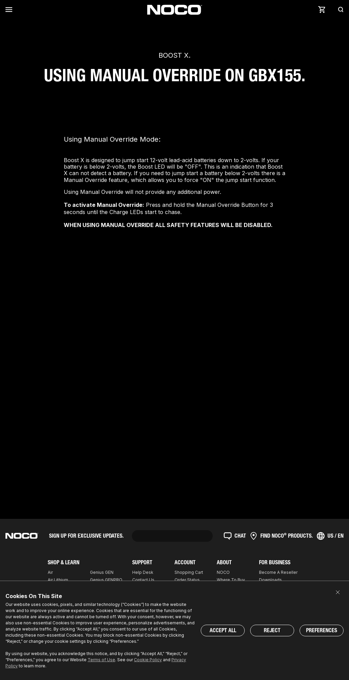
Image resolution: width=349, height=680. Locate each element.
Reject (272, 630)
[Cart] (322, 9)
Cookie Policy (148, 659)
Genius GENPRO (106, 579)
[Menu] (10, 9)
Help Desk (142, 572)
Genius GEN (101, 572)
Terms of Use (101, 659)
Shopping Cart (188, 572)
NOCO (223, 572)
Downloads (270, 579)
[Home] (174, 10)
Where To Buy (231, 579)
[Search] (339, 9)
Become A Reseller (278, 572)
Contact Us (143, 579)
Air (50, 572)
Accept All (223, 630)
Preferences (321, 630)
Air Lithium (58, 579)
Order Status (187, 579)
